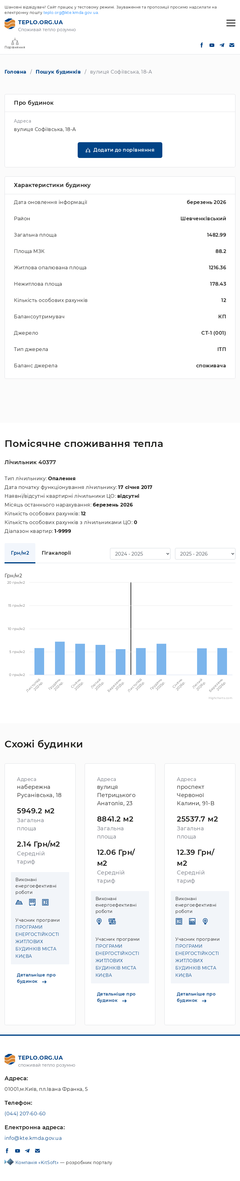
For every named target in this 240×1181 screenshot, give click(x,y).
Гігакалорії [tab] (56, 553)
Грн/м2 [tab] (20, 553)
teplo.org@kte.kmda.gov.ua (71, 12)
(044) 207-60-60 (25, 1114)
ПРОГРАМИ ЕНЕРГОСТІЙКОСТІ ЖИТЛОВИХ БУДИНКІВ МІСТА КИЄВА (37, 941)
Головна (16, 72)
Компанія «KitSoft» (37, 1162)
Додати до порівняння (123, 150)
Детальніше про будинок (36, 978)
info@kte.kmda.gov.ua (33, 1138)
